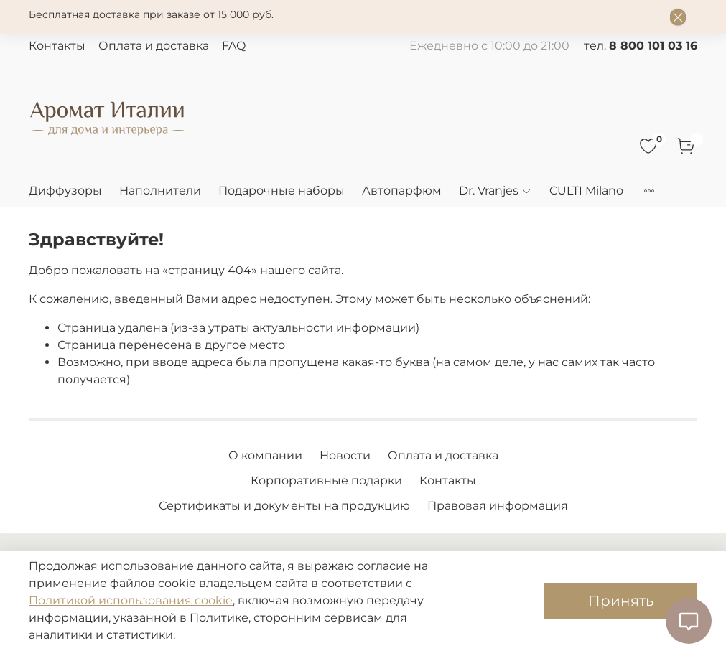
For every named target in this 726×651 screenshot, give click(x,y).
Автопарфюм (402, 190)
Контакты (57, 45)
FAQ (234, 45)
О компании (265, 455)
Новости (345, 455)
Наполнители (160, 190)
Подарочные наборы (281, 190)
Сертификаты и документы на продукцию (284, 505)
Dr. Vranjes (495, 190)
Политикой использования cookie (131, 600)
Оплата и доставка (153, 45)
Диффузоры (65, 190)
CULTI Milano (586, 190)
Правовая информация (497, 505)
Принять (620, 600)
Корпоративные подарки (326, 480)
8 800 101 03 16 (653, 45)
